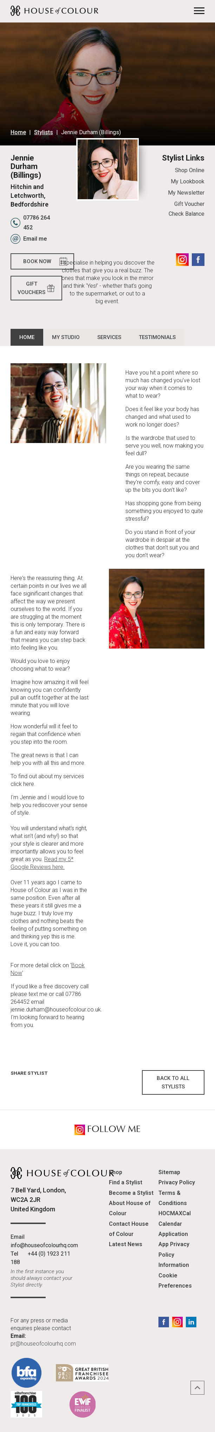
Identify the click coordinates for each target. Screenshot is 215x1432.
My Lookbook (187, 181)
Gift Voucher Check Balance (186, 209)
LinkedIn (191, 1322)
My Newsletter (186, 192)
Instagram (182, 259)
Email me (35, 238)
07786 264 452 (36, 222)
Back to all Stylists (173, 1082)
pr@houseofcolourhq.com (43, 1343)
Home (18, 132)
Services (109, 337)
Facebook (198, 259)
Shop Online (189, 170)
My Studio (66, 337)
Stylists (43, 132)
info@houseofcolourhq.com (44, 1245)
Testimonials (157, 337)
